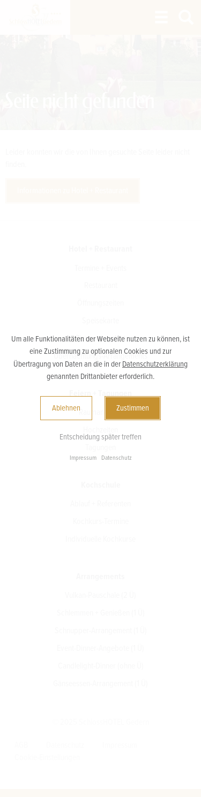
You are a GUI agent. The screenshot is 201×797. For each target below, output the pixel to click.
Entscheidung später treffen (100, 437)
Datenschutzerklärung (155, 364)
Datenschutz (116, 458)
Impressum (83, 458)
